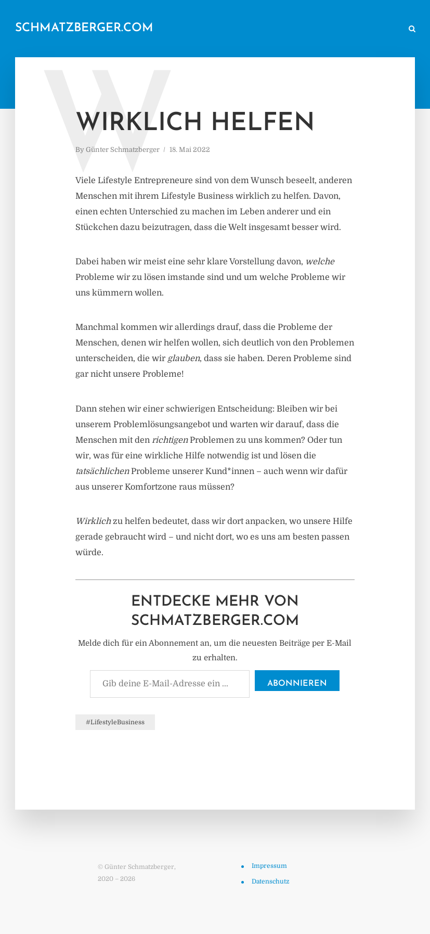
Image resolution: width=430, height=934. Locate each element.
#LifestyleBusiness (115, 722)
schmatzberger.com (84, 28)
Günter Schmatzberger (123, 149)
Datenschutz (270, 881)
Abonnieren (297, 684)
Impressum (269, 865)
